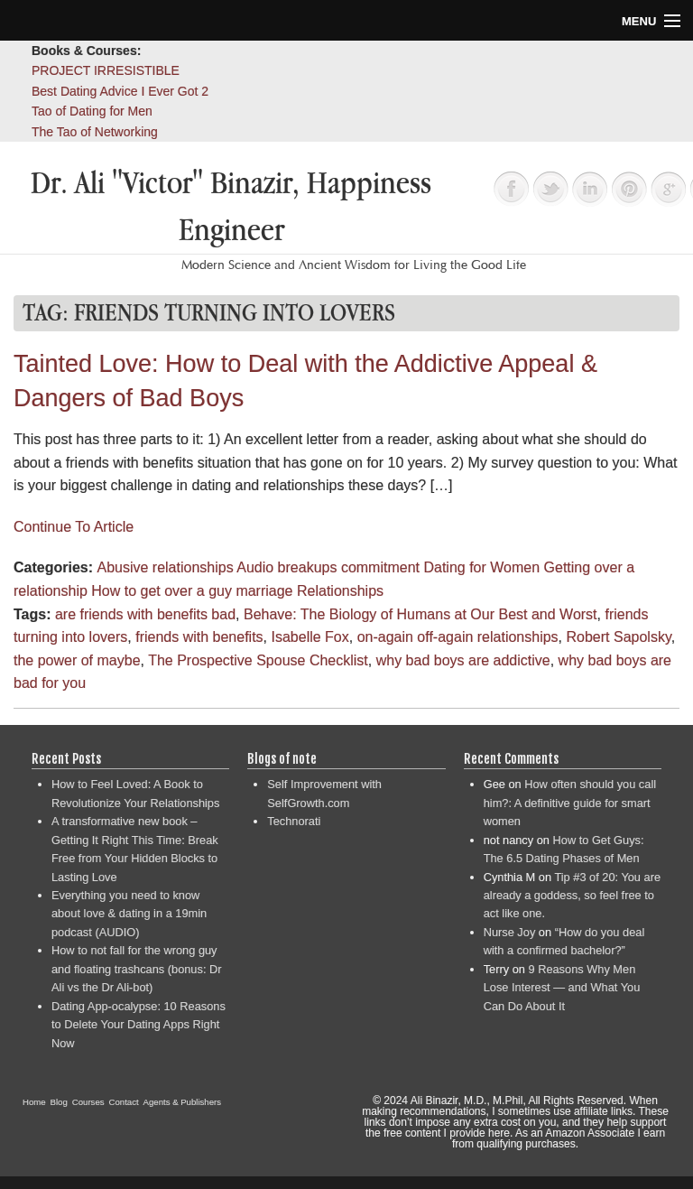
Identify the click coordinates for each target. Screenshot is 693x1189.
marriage (264, 591)
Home (34, 1102)
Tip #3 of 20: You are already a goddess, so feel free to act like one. (572, 895)
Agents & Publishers (182, 1102)
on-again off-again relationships (458, 637)
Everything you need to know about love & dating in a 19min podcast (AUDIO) (129, 913)
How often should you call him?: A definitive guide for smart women (570, 802)
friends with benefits (199, 637)
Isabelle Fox (309, 637)
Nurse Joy (510, 932)
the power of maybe (77, 660)
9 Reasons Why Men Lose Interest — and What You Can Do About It (562, 987)
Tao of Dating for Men (92, 111)
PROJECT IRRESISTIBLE (106, 70)
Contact (124, 1102)
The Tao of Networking (95, 132)
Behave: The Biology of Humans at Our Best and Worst (420, 614)
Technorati (293, 821)
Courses (88, 1102)
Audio (254, 567)
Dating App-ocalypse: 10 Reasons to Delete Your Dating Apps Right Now (138, 1024)
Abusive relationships (165, 567)
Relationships (340, 591)
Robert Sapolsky (619, 637)
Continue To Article (74, 526)
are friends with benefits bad (145, 614)
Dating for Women (481, 567)
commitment (380, 567)
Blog (59, 1102)
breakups (307, 567)
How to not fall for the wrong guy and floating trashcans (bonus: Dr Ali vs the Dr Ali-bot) (136, 968)
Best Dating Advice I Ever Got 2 (120, 91)
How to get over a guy (161, 591)
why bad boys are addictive (463, 660)
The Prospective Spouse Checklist (258, 660)
